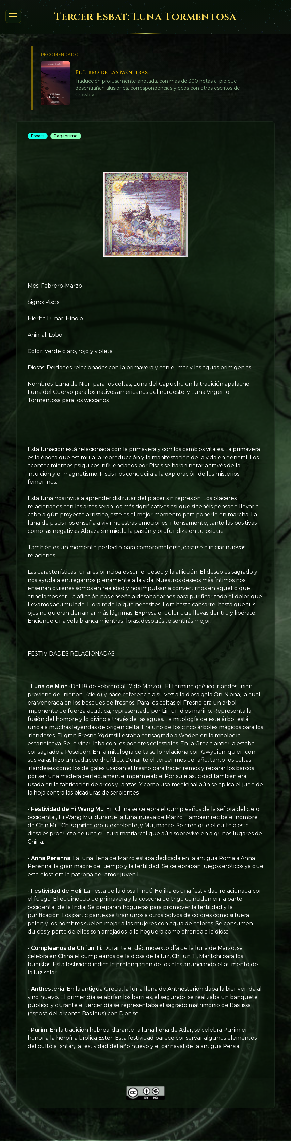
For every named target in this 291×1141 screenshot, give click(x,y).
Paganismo (66, 135)
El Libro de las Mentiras (111, 72)
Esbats (37, 135)
